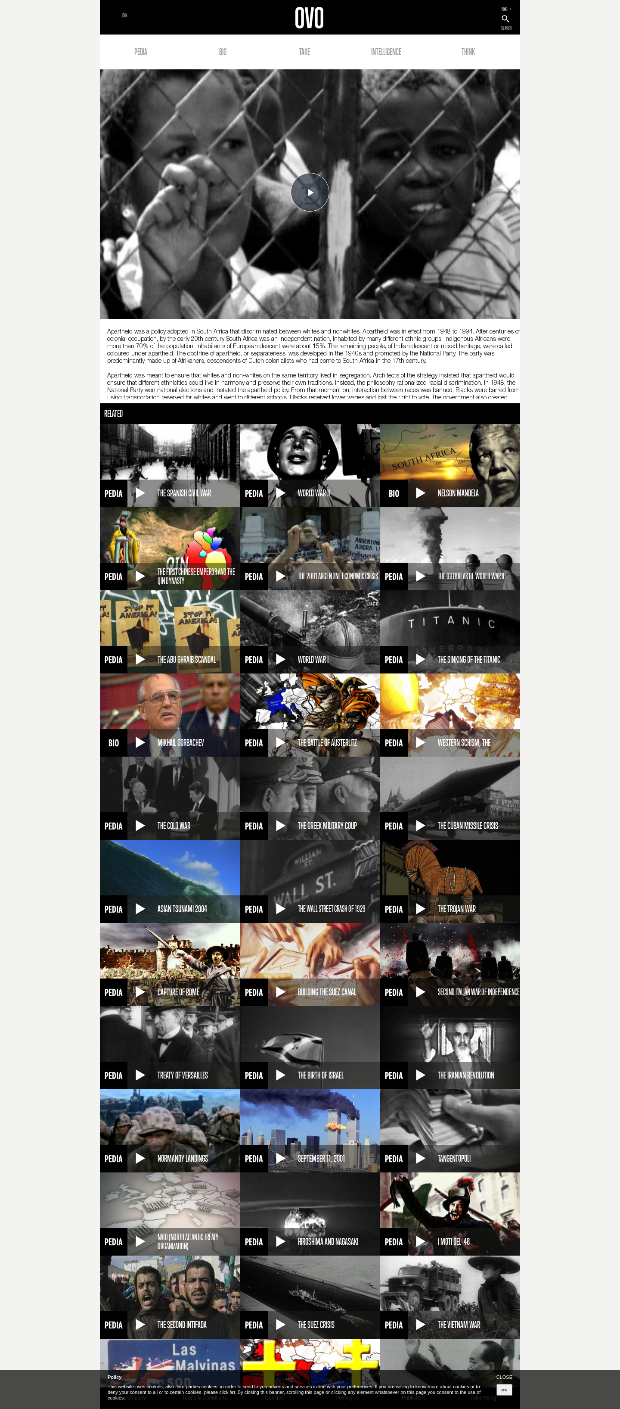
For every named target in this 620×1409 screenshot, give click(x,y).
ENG (505, 9)
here (232, 1392)
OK (505, 1390)
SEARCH (506, 28)
